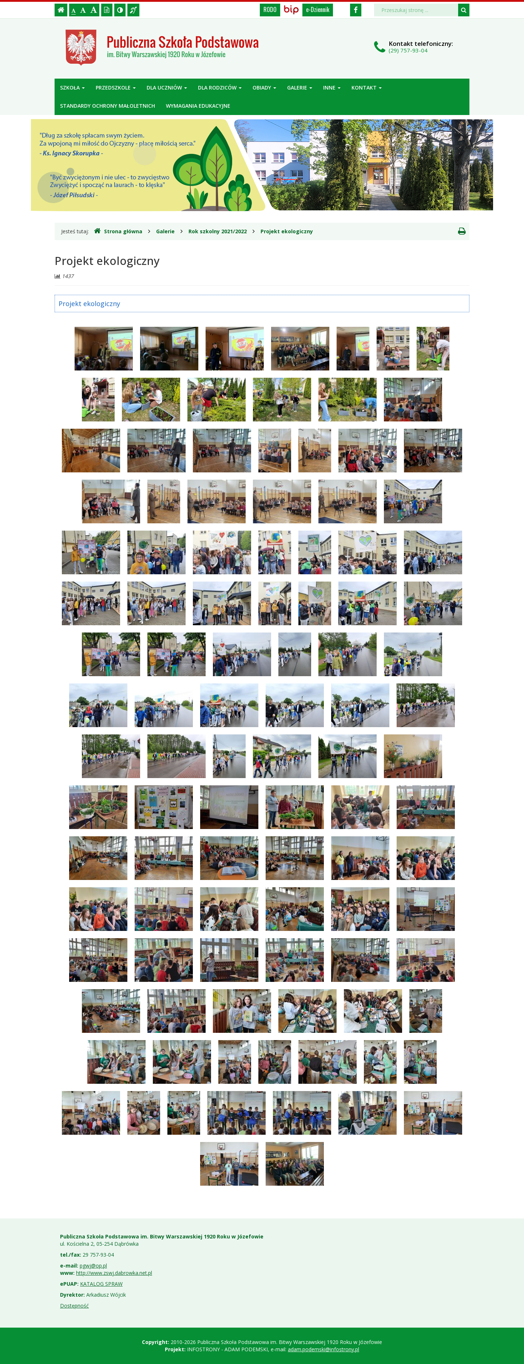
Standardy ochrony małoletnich (107, 105)
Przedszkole (116, 87)
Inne (332, 87)
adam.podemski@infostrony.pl (323, 1349)
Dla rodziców (220, 87)
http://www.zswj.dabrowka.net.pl (114, 1272)
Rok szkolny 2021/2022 (217, 231)
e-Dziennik (317, 9)
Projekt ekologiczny (287, 231)
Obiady (264, 87)
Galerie (299, 87)
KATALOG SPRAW (101, 1283)
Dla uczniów (167, 87)
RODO (270, 9)
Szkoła (72, 87)
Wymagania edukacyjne (198, 105)
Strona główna (118, 231)
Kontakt (367, 87)
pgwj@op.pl (93, 1265)
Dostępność (74, 1305)
